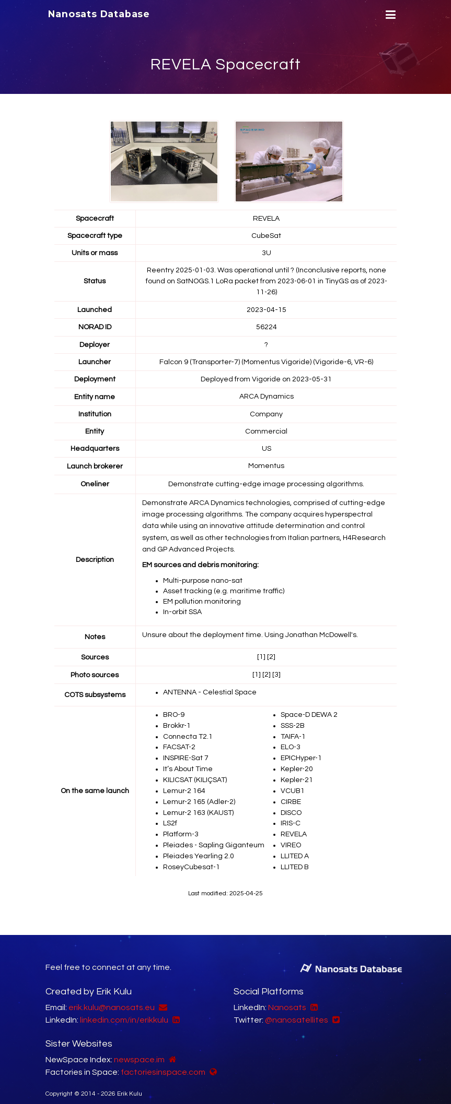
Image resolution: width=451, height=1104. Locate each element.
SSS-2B (293, 721)
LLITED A (295, 846)
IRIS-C (291, 815)
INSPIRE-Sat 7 (186, 752)
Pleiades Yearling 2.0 (198, 846)
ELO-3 (291, 742)
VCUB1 (293, 783)
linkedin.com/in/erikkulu (124, 1009)
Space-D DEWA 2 (309, 710)
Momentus (266, 463)
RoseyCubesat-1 (192, 856)
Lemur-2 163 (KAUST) (198, 804)
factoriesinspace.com (163, 1062)
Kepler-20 (297, 762)
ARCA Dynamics (266, 394)
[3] (276, 671)
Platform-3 (181, 825)
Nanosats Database (99, 14)
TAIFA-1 (293, 731)
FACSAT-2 (179, 742)
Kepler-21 (297, 773)
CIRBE (291, 794)
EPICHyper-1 (301, 752)
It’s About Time (188, 762)
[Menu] (389, 15)
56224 (266, 325)
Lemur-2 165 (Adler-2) (199, 794)
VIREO (291, 835)
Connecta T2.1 (188, 731)
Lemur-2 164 (184, 783)
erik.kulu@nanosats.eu (111, 997)
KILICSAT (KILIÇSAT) (195, 773)
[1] (261, 653)
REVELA (294, 825)
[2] (271, 653)
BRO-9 (174, 710)
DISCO (291, 804)
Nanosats (287, 997)
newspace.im (139, 1049)
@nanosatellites (296, 1009)
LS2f (170, 815)
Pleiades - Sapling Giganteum (214, 835)
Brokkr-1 (177, 721)
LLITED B (295, 856)
